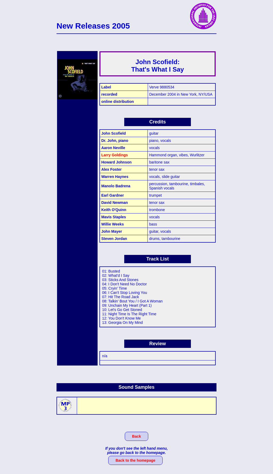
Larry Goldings (114, 155)
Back (136, 436)
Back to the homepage (135, 460)
